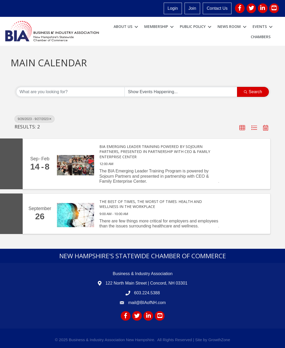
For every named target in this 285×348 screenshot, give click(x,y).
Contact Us (217, 8)
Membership (156, 26)
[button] (242, 128)
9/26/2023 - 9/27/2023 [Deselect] (34, 119)
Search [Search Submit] (253, 92)
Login (173, 8)
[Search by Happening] (180, 92)
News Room (229, 26)
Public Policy (193, 26)
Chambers (260, 36)
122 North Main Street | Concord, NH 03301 (146, 283)
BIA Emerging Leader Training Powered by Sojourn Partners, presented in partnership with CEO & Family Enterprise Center (154, 151)
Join (192, 8)
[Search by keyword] (70, 92)
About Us (123, 26)
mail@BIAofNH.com (147, 302)
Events (260, 26)
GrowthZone (219, 339)
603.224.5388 (147, 293)
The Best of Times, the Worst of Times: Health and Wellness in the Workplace (150, 204)
